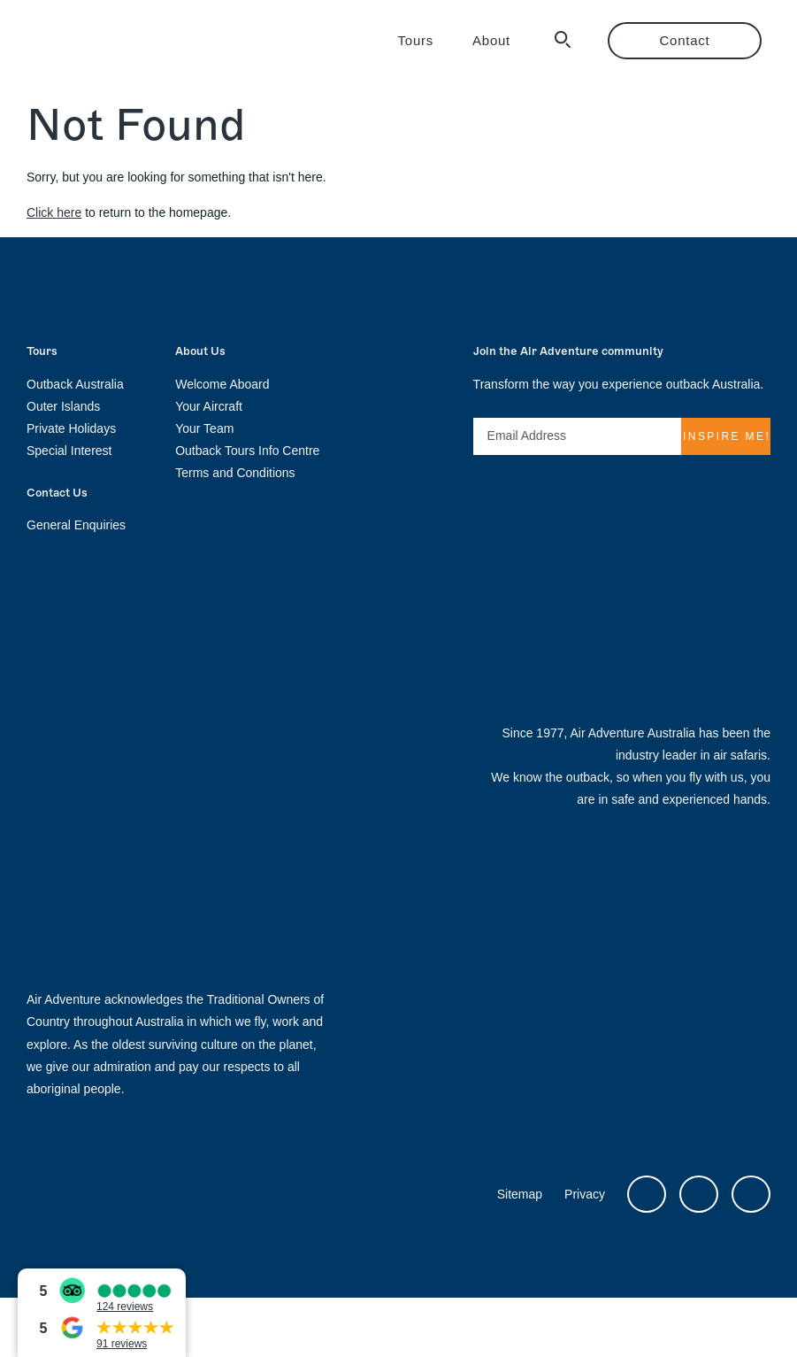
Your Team (204, 428)
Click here (54, 212)
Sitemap (519, 1194)
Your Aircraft (208, 406)
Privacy (584, 1194)
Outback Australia (75, 384)
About (491, 40)
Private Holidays (71, 428)
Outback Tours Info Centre (247, 450)
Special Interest (69, 450)
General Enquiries (76, 525)
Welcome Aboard (222, 384)
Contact (685, 40)
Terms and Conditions (235, 473)
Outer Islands (63, 406)
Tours (415, 40)
